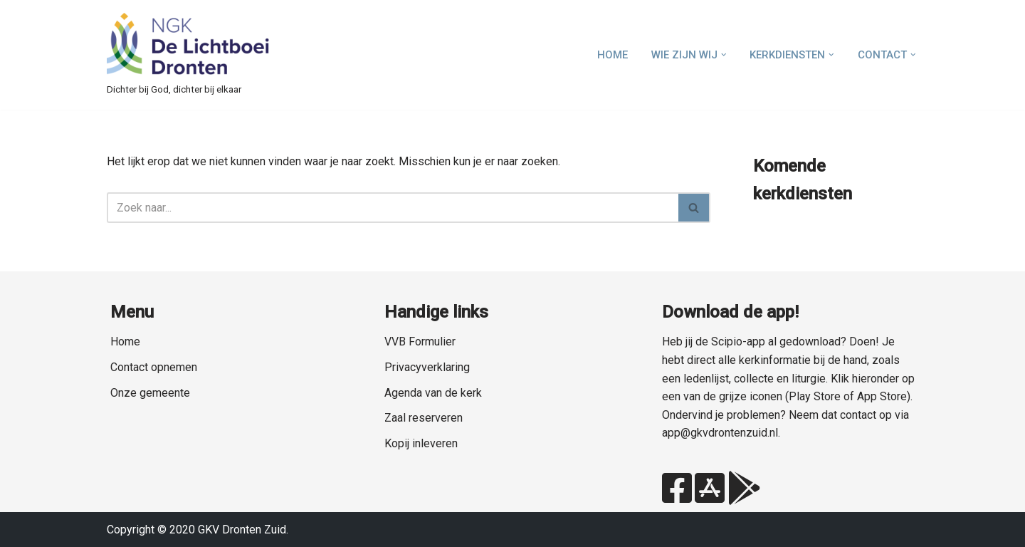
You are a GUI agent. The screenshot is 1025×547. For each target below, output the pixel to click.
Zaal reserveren (423, 417)
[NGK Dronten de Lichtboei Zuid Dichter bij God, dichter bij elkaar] (188, 55)
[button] (724, 55)
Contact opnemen (153, 367)
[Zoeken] (392, 207)
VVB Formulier (420, 341)
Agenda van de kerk (433, 393)
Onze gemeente (150, 393)
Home (612, 54)
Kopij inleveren (421, 443)
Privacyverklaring (427, 367)
